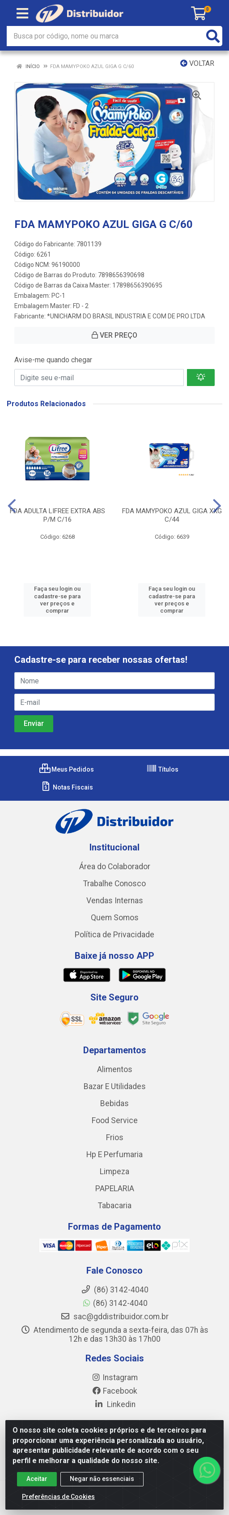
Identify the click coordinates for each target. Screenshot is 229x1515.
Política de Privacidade (114, 934)
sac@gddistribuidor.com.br (114, 1316)
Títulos (162, 769)
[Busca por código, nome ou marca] (105, 36)
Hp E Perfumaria (114, 1154)
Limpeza (114, 1171)
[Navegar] (12, 506)
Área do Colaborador (114, 866)
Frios (114, 1137)
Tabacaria (114, 1205)
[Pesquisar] (213, 36)
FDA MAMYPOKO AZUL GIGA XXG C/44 (172, 515)
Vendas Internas (114, 900)
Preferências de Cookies (58, 1496)
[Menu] (22, 13)
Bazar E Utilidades (115, 1086)
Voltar (197, 63)
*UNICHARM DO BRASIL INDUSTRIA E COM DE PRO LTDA (126, 316)
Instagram (114, 1377)
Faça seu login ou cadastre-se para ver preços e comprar (57, 599)
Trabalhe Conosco (114, 883)
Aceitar (36, 1478)
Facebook (114, 1390)
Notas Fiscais (67, 787)
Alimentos (114, 1069)
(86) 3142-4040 (115, 1303)
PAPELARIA (114, 1188)
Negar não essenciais (102, 1478)
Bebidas (114, 1103)
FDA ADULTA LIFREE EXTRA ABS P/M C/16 (57, 515)
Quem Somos (115, 917)
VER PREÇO (114, 335)
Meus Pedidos (66, 769)
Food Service (115, 1120)
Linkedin (115, 1404)
